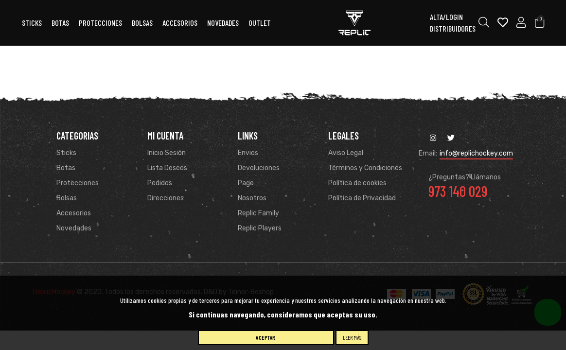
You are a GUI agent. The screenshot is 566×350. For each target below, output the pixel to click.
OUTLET (259, 22)
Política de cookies (357, 183)
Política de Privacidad (362, 198)
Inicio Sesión (166, 153)
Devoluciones (259, 168)
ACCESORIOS (179, 22)
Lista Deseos (167, 168)
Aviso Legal (345, 153)
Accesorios (73, 213)
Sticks (32, 22)
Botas (60, 22)
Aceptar (266, 337)
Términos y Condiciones (365, 168)
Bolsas (142, 22)
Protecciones (100, 22)
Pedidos (159, 183)
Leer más (352, 337)
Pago (246, 183)
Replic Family (258, 213)
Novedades (223, 22)
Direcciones (165, 198)
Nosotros (252, 198)
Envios (248, 153)
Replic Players (260, 228)
